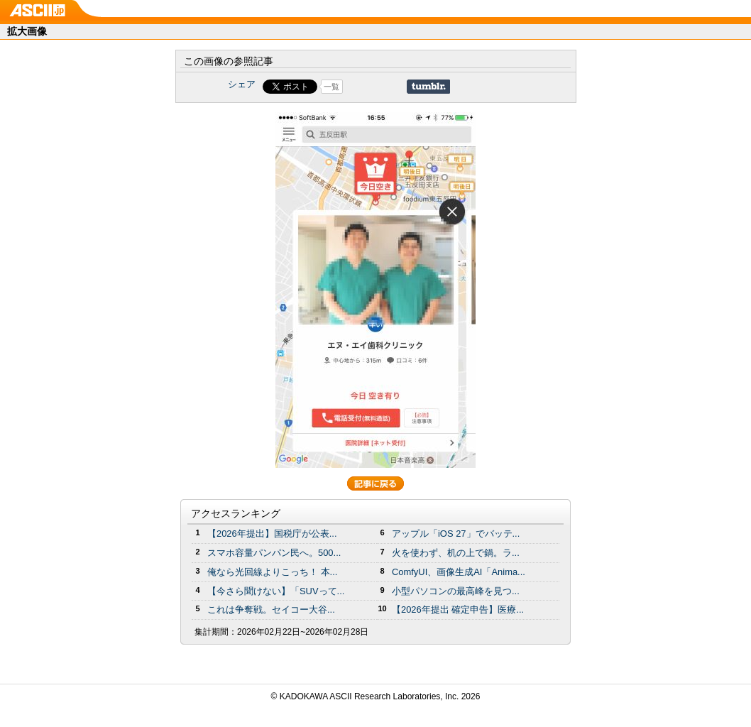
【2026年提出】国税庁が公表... (272, 533)
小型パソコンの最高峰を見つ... (456, 591)
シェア (242, 84)
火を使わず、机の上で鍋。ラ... (456, 552)
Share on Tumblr (428, 87)
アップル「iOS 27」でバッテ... (456, 533)
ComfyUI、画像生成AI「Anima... (458, 572)
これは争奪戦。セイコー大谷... (271, 609)
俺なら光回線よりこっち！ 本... (272, 572)
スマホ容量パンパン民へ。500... (274, 552)
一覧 (331, 86)
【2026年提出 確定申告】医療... (458, 609)
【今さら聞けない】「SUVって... (275, 591)
